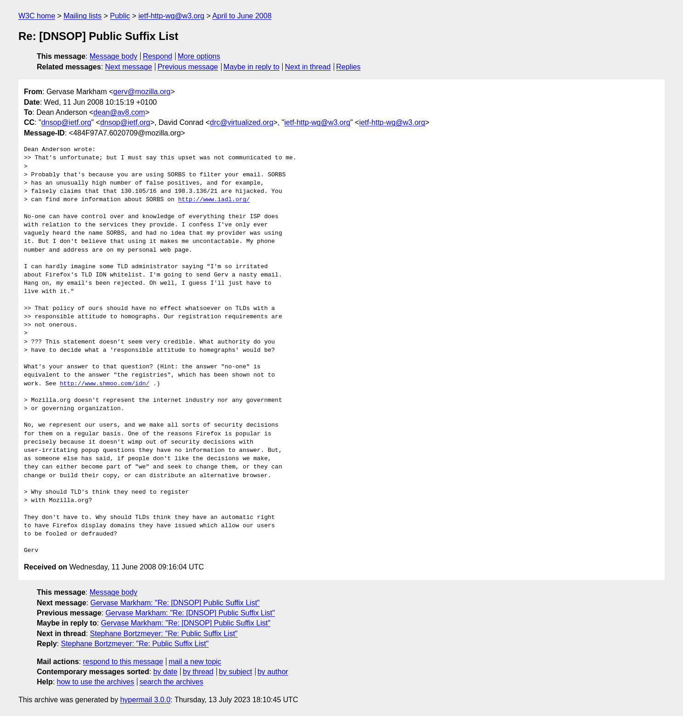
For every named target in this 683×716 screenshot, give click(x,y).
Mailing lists (82, 16)
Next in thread (308, 67)
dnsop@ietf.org (66, 122)
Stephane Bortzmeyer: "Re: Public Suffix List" (164, 633)
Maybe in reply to (251, 67)
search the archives (172, 682)
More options (199, 56)
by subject (235, 672)
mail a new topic (195, 661)
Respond (157, 56)
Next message (128, 67)
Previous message (188, 67)
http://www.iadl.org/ (214, 200)
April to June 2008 (242, 16)
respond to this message (123, 661)
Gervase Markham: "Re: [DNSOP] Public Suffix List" (175, 603)
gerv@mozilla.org (142, 92)
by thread (198, 672)
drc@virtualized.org (241, 122)
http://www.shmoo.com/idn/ (104, 384)
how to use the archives (95, 682)
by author (272, 672)
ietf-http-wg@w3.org (171, 16)
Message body (113, 56)
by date (165, 672)
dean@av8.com (119, 112)
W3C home (36, 16)
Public (120, 16)
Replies (348, 67)
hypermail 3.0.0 (145, 700)
